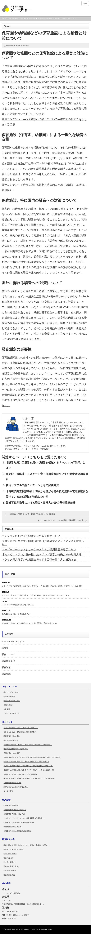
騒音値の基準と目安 (11, 866)
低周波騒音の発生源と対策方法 (15, 810)
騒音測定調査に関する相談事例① (16, 749)
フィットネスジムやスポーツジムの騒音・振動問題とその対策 (60, 520)
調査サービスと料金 (12, 692)
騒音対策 (23, 18)
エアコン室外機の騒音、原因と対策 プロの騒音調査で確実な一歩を (28, 766)
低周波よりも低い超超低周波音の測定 (17, 831)
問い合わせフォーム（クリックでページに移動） (27, 449)
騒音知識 (32, 18)
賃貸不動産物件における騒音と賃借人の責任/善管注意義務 (41, 502)
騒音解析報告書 (9, 696)
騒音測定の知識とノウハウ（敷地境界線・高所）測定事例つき (26, 761)
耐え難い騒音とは (10, 862)
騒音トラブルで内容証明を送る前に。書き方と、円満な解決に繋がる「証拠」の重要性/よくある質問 (42, 586)
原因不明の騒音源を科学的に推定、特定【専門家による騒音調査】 (28, 745)
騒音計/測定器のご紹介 (12, 701)
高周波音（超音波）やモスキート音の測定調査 (21, 774)
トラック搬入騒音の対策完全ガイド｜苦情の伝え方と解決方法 (39, 559)
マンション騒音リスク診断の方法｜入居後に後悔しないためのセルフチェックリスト (35, 595)
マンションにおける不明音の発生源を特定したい (31, 535)
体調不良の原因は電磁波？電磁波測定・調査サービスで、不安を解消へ (29, 778)
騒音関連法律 (8, 858)
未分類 (5, 648)
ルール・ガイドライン (13, 641)
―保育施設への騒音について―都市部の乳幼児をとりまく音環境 (31, 514)
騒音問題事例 (13, 18)
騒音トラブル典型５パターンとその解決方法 (32, 485)
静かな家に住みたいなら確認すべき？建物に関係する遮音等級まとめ (29, 623)
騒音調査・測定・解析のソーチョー (25, 929)
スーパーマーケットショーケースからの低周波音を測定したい (39, 549)
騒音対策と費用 (9, 875)
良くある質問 (8, 791)
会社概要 (7, 709)
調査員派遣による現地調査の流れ (16, 787)
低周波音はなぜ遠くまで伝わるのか (16, 614)
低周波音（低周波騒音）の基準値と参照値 (19, 822)
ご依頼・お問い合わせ (12, 713)
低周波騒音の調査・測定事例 (14, 814)
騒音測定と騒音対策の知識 (13, 849)
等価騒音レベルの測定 (12, 753)
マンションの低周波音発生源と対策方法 (18, 605)
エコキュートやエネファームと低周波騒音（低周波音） (24, 818)
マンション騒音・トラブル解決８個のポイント (21, 728)
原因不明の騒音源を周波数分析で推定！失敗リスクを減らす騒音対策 (29, 770)
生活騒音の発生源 (10, 870)
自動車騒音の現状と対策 (12, 783)
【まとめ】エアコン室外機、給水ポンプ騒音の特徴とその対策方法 (41, 554)
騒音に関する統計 (10, 853)
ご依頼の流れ (8, 705)
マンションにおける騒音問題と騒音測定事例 (20, 732)
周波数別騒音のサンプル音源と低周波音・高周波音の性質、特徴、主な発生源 (32, 757)
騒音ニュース (8, 654)
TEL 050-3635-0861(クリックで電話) (15, 915)
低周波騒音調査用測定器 (12, 826)
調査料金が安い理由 (11, 740)
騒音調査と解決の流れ (12, 736)
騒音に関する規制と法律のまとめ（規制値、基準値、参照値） (26, 845)
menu (85, 3)
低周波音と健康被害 (11, 805)
